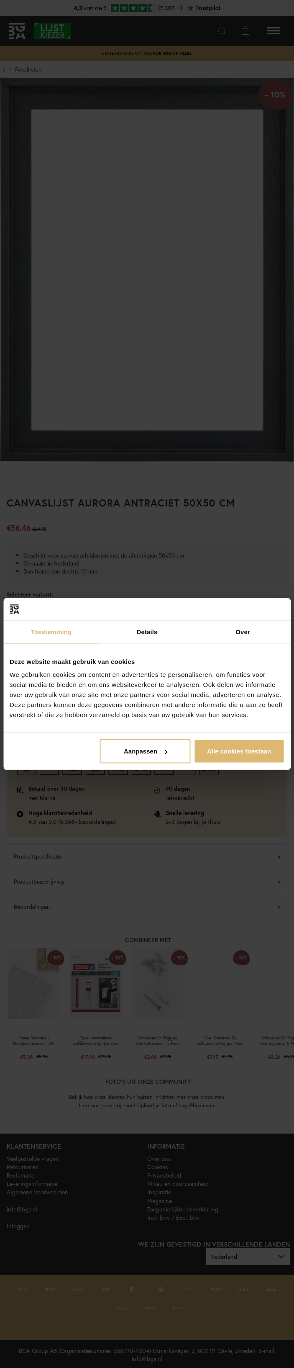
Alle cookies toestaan (239, 751)
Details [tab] (147, 631)
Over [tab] (242, 631)
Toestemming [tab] (51, 631)
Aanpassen (145, 751)
